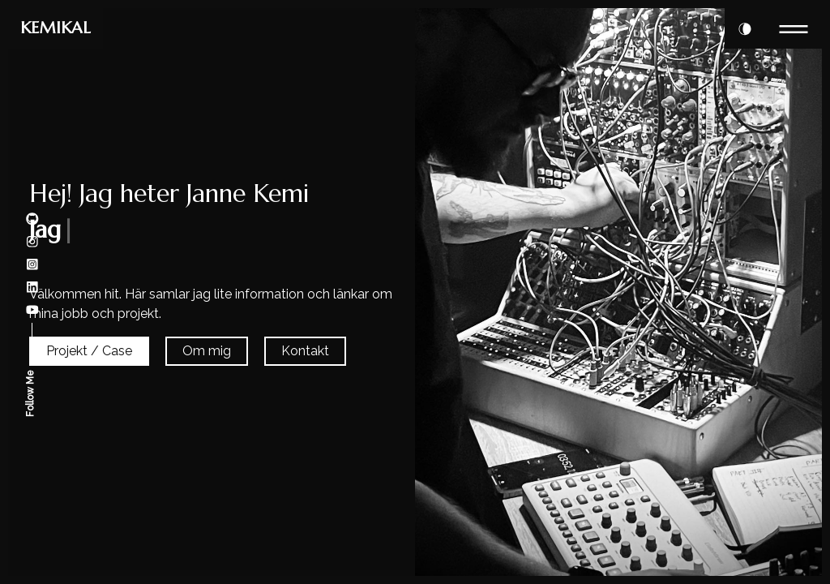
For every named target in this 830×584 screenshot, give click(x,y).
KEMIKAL (55, 28)
